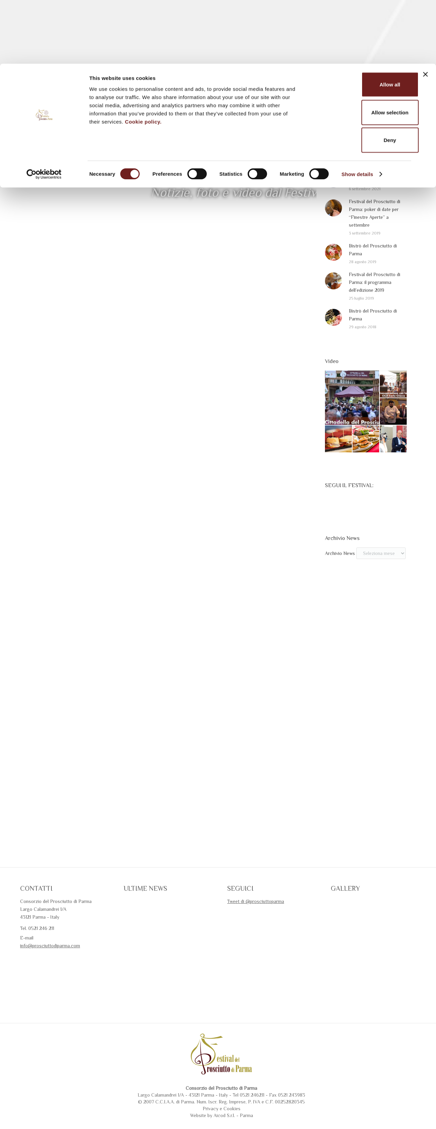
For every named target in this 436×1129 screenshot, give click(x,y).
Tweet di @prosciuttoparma (255, 926)
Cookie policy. (143, 57)
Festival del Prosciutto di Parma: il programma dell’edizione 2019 (374, 307)
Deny (362, 76)
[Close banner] (425, 10)
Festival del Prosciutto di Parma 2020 (374, 202)
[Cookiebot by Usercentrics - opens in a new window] (44, 110)
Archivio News (340, 578)
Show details (357, 110)
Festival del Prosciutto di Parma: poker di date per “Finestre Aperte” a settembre (374, 238)
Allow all (362, 21)
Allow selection (361, 48)
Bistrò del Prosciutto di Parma (373, 275)
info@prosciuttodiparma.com (50, 971)
